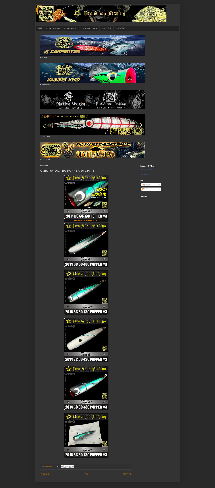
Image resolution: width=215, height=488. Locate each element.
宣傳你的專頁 (144, 174)
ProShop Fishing (146, 170)
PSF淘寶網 (120, 28)
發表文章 (146, 185)
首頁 (40, 28)
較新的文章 (45, 474)
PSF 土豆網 (106, 28)
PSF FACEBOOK (90, 28)
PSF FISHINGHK (71, 28)
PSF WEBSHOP (53, 28)
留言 (144, 189)
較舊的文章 (127, 474)
